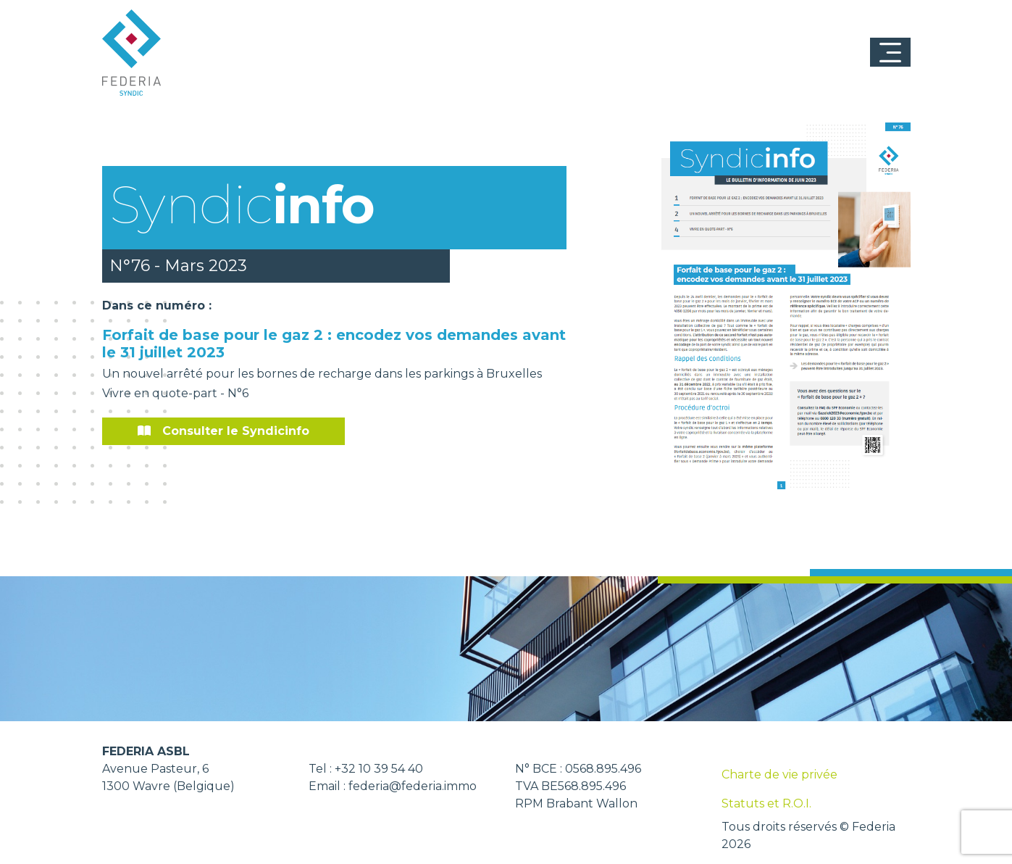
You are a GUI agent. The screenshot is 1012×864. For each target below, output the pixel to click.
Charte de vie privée (779, 774)
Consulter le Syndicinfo (223, 431)
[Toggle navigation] (890, 52)
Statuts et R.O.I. (766, 803)
